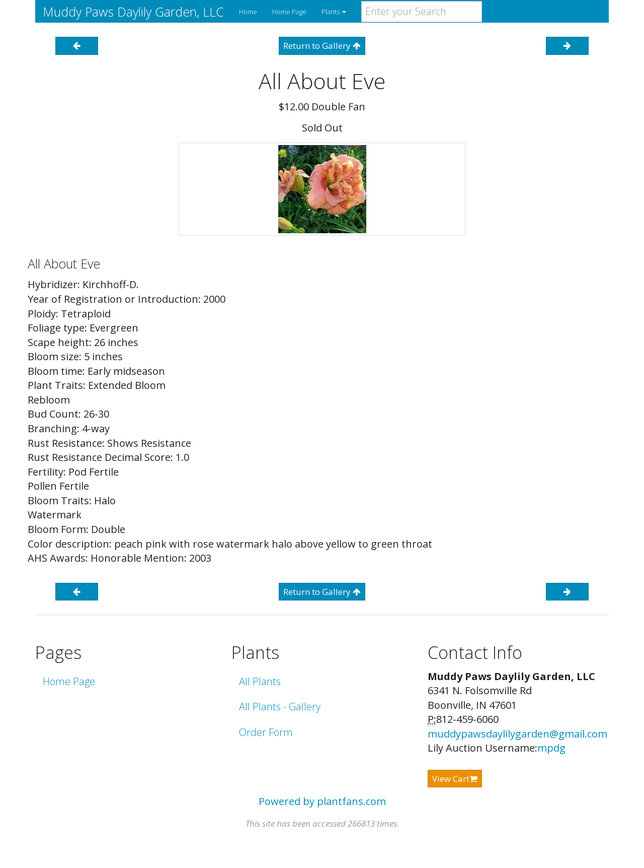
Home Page (289, 11)
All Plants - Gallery (279, 706)
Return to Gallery (322, 45)
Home (248, 11)
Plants (333, 11)
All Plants (260, 681)
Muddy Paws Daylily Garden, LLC (133, 11)
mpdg (551, 748)
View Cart (454, 778)
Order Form (266, 732)
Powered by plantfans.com (322, 801)
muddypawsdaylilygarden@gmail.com (517, 734)
